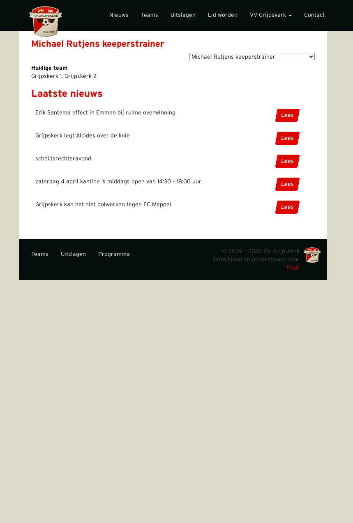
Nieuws (119, 15)
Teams (149, 15)
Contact (314, 15)
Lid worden (223, 15)
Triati (293, 268)
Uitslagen (183, 15)
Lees (287, 115)
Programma (114, 254)
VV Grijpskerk (271, 15)
